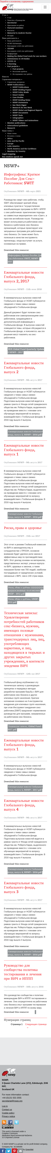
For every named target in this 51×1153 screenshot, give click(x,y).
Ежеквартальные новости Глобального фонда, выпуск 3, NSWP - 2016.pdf (25, 953)
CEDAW (10, 48)
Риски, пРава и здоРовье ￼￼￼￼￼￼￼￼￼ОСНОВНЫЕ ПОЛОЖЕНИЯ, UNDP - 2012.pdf (26, 590)
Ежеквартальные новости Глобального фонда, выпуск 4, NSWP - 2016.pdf (25, 871)
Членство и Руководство (16, 20)
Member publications (16, 123)
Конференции (12, 54)
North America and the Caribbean (21, 149)
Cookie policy (8, 1113)
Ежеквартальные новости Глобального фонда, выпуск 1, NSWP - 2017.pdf (25, 788)
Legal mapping (8, 154)
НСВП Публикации (14, 43)
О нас (5, 15)
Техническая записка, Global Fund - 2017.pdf (25, 728)
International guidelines (17, 125)
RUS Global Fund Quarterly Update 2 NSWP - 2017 (26, 351)
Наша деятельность (10, 38)
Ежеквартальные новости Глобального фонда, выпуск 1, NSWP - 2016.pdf (25, 515)
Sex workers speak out (12, 156)
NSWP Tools (18, 115)
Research (11, 128)
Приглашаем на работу (15, 25)
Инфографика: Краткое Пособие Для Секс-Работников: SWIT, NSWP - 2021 (24, 258)
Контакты (10, 30)
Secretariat (12, 23)
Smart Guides (18, 95)
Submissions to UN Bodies (18, 59)
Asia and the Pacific (15, 141)
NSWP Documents (20, 113)
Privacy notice (8, 1116)
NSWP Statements (20, 102)
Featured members (15, 28)
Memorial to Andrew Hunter (19, 33)
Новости (5, 76)
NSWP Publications (16, 85)
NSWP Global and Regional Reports (27, 110)
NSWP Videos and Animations (25, 120)
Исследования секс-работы (22, 74)
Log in (5, 1106)
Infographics (18, 118)
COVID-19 (11, 61)
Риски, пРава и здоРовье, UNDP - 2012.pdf (23, 601)
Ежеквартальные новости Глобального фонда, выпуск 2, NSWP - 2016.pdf (25, 433)
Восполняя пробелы (20, 71)
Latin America (13, 146)
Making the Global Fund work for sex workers (27, 56)
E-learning (11, 64)
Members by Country (16, 151)
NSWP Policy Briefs (21, 92)
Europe (10, 144)
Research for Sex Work (22, 107)
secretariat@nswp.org (12, 1101)
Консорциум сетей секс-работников (20, 46)
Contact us (7, 1109)
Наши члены (7, 131)
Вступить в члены (14, 136)
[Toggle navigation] (45, 7)
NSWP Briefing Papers (22, 90)
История (10, 35)
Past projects (13, 66)
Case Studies (18, 97)
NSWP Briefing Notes (21, 100)
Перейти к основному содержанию (17, 1)
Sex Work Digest (19, 105)
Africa (10, 138)
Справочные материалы (12, 79)
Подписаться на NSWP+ (5, 1032)
